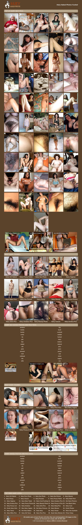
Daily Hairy (39, 510)
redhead (22, 356)
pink (22, 349)
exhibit (60, 334)
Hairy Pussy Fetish (56, 498)
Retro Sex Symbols (71, 510)
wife (22, 361)
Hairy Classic (25, 498)
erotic (22, 334)
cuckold (59, 332)
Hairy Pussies (40, 498)
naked (22, 344)
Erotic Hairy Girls (12, 508)
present (22, 351)
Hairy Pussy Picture (28, 503)
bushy (22, 332)
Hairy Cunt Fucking (42, 501)
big (60, 327)
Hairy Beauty (69, 496)
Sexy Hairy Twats (27, 501)
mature (59, 341)
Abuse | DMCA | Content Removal (57, 520)
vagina (60, 358)
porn (59, 349)
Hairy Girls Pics (41, 506)
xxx (60, 361)
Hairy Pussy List (12, 506)
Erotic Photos (70, 508)
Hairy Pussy (9, 498)
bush (59, 330)
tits (22, 358)
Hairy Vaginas (11, 501)
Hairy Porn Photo (26, 496)
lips (22, 341)
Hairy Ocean (54, 510)
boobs (22, 330)
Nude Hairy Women (57, 513)
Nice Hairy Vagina (27, 508)
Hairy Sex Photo (40, 496)
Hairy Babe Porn (71, 498)
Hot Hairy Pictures (71, 501)
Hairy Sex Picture (55, 496)
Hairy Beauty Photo (42, 503)
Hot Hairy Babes (26, 510)
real (59, 353)
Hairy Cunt (69, 506)
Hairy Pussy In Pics (57, 503)
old (22, 346)
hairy (59, 339)
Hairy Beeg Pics (56, 506)
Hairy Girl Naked (11, 496)
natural (59, 344)
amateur (22, 327)
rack (22, 353)
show (59, 356)
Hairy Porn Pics (41, 513)
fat (22, 337)
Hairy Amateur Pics (57, 501)
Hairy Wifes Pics (12, 513)
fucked (60, 337)
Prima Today (69, 513)
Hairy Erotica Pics (12, 503)
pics (59, 346)
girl (22, 339)
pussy (59, 351)
